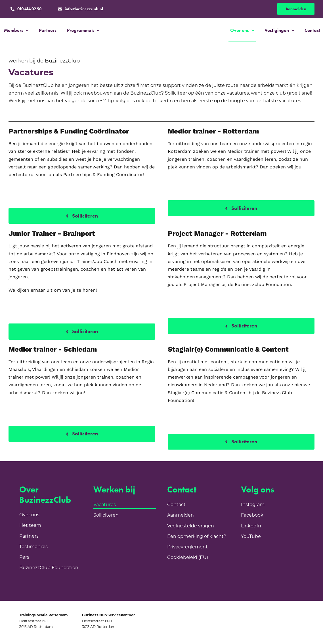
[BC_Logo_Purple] (162, 27)
